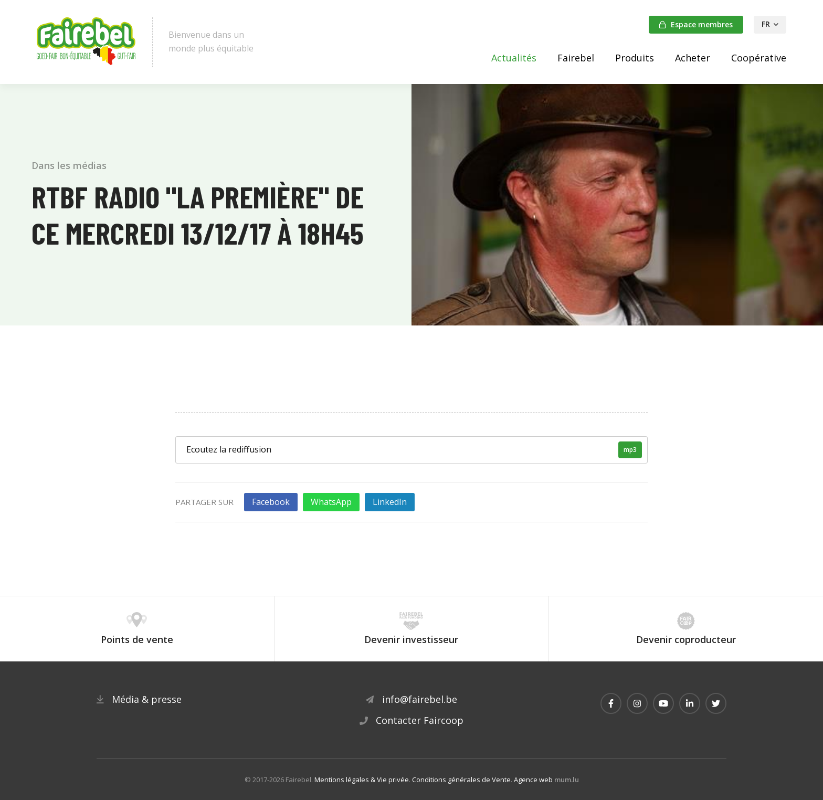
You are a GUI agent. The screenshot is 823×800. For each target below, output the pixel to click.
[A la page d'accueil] (86, 42)
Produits (634, 57)
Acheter (692, 57)
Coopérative (758, 57)
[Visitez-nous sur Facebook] (610, 703)
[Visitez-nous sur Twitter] (715, 703)
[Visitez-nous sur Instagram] (637, 703)
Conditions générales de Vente (461, 779)
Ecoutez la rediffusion (414, 449)
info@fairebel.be (419, 699)
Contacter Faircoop (419, 720)
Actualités (513, 57)
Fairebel (575, 57)
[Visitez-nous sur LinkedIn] (689, 703)
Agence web (533, 779)
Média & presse (147, 699)
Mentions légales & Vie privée (361, 779)
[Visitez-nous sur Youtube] (663, 703)
